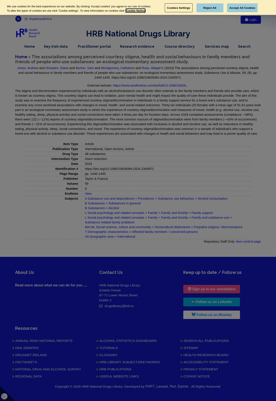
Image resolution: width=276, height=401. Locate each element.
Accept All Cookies (242, 7)
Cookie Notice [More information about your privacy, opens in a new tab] (135, 10)
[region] (138, 7)
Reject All (209, 7)
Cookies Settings (178, 7)
